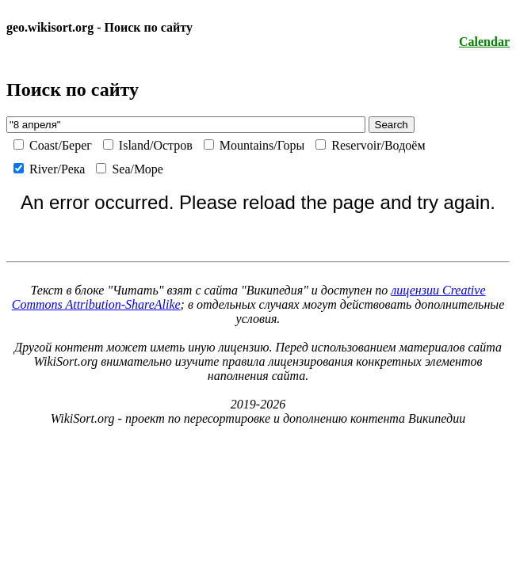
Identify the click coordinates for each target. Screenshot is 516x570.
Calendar (484, 41)
